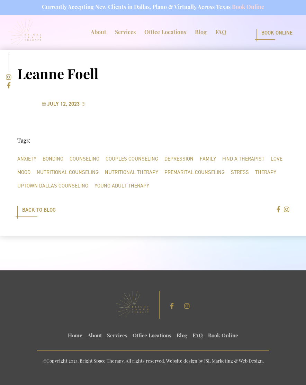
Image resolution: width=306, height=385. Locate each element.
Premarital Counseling (194, 172)
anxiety (26, 158)
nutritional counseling (68, 172)
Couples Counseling (132, 158)
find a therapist (243, 158)
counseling (84, 158)
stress (240, 172)
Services (125, 33)
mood (23, 172)
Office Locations (165, 33)
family (208, 158)
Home (75, 336)
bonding (53, 158)
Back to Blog (39, 209)
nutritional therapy (131, 172)
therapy (265, 172)
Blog (201, 33)
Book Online (248, 7)
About (98, 33)
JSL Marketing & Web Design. (234, 361)
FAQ (220, 33)
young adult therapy (121, 185)
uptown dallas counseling (52, 185)
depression (179, 158)
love (276, 158)
